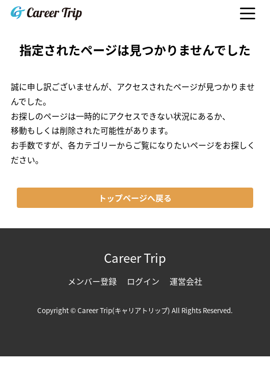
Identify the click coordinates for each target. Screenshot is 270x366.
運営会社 (186, 281)
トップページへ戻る (135, 198)
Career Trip (135, 258)
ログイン (143, 281)
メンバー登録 (92, 281)
